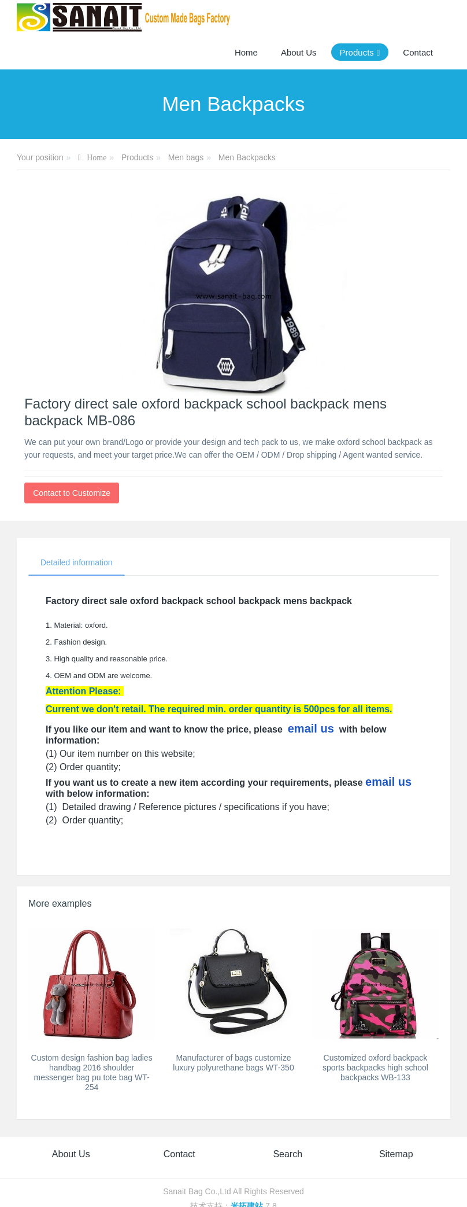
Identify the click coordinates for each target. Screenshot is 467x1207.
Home (246, 52)
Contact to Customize (71, 493)
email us (311, 728)
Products (137, 157)
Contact (179, 1154)
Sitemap (396, 1154)
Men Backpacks (247, 157)
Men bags (185, 157)
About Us (71, 1154)
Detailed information (76, 562)
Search (287, 1154)
